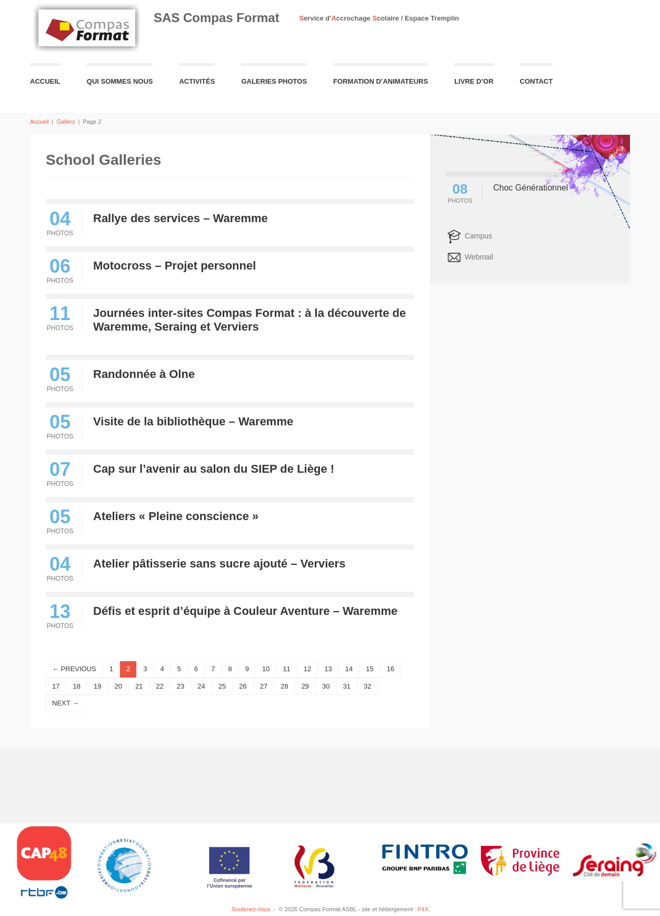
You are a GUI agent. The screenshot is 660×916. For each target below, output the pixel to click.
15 (369, 669)
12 (307, 669)
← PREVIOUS (74, 669)
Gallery (66, 121)
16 (390, 669)
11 (286, 669)
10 (265, 669)
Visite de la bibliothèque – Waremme (193, 421)
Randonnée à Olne (144, 374)
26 (242, 686)
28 (284, 686)
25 (222, 686)
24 (201, 686)
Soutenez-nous (251, 909)
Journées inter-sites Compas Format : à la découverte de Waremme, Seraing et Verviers (249, 319)
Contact (536, 81)
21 (139, 686)
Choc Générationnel (530, 187)
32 (367, 686)
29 (305, 686)
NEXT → (65, 703)
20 (118, 686)
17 (55, 686)
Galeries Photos (274, 81)
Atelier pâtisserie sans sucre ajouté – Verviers (219, 563)
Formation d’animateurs (380, 81)
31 (347, 686)
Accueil (45, 81)
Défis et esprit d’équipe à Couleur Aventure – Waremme (245, 611)
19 (97, 686)
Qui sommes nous (120, 81)
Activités (197, 81)
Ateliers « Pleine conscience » (175, 516)
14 (349, 669)
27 (263, 686)
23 (180, 686)
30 (325, 686)
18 (76, 686)
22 (159, 686)
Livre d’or (473, 81)
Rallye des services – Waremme (180, 218)
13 (328, 669)
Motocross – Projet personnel (174, 265)
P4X (422, 909)
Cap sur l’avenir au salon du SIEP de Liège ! (213, 468)
